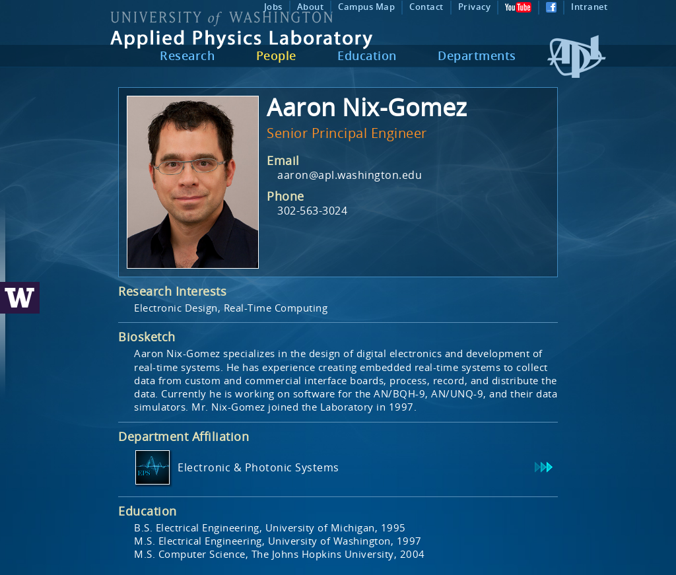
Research (187, 55)
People (276, 55)
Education (367, 55)
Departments (477, 55)
